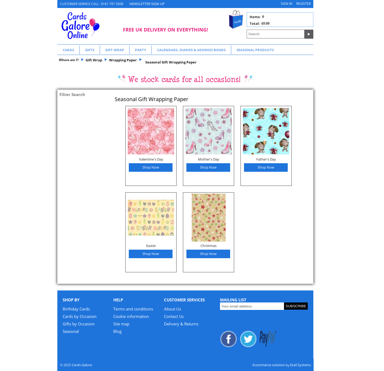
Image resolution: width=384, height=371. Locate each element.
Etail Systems (300, 364)
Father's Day (266, 159)
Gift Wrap (114, 49)
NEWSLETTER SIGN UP (147, 3)
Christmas (209, 245)
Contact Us (174, 316)
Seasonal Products (255, 49)
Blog (117, 331)
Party (140, 49)
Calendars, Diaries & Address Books (191, 49)
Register (303, 3)
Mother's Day (208, 159)
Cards (68, 49)
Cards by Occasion (80, 316)
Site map (121, 323)
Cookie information (131, 316)
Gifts (89, 49)
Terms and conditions (133, 309)
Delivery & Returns (181, 323)
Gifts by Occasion (79, 323)
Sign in (286, 3)
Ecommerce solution (269, 364)
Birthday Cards (76, 309)
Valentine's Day (151, 159)
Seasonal (71, 331)
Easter (151, 245)
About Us (172, 309)
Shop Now (150, 167)
